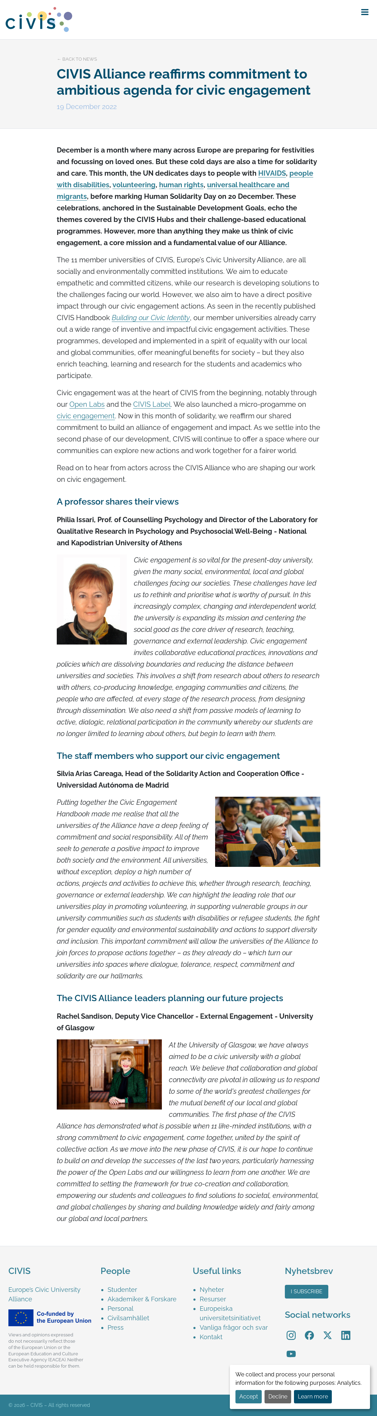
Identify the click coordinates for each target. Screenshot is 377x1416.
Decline (277, 1396)
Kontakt (211, 1337)
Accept (248, 1396)
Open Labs (87, 404)
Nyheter (212, 1289)
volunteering (134, 185)
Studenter (122, 1289)
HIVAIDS (272, 173)
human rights (181, 185)
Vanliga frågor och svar (234, 1327)
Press (116, 1327)
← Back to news (77, 59)
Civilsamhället (128, 1318)
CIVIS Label (152, 404)
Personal (120, 1308)
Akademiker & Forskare (142, 1299)
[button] (365, 12)
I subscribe (306, 1291)
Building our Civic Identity (151, 317)
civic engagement (86, 416)
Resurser (213, 1299)
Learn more (313, 1396)
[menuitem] (146, 1289)
